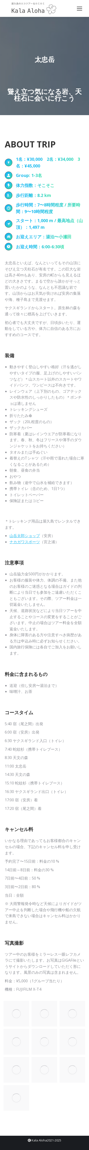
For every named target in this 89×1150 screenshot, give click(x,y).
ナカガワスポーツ (24, 541)
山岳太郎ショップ (24, 535)
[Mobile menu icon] (79, 8)
